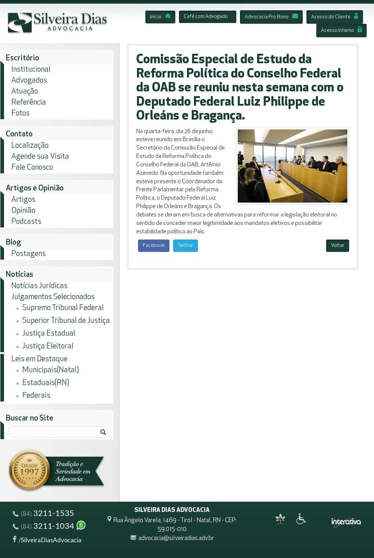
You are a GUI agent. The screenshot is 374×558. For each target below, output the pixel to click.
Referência (28, 102)
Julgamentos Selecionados (53, 297)
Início (160, 17)
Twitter (185, 245)
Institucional (30, 69)
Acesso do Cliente (334, 17)
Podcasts (26, 222)
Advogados (29, 80)
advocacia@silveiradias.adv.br (176, 538)
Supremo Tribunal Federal (63, 308)
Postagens (28, 254)
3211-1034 (50, 527)
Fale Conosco (32, 167)
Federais (36, 396)
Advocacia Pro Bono (271, 17)
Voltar (337, 245)
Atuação (24, 91)
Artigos (23, 200)
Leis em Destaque (39, 359)
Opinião (23, 211)
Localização (30, 146)
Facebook (154, 245)
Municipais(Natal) (50, 370)
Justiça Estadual (48, 334)
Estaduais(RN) (45, 383)
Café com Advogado (206, 16)
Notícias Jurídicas (39, 286)
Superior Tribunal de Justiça (66, 321)
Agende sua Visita (40, 157)
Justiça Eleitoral (47, 346)
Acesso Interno (341, 30)
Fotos (20, 113)
